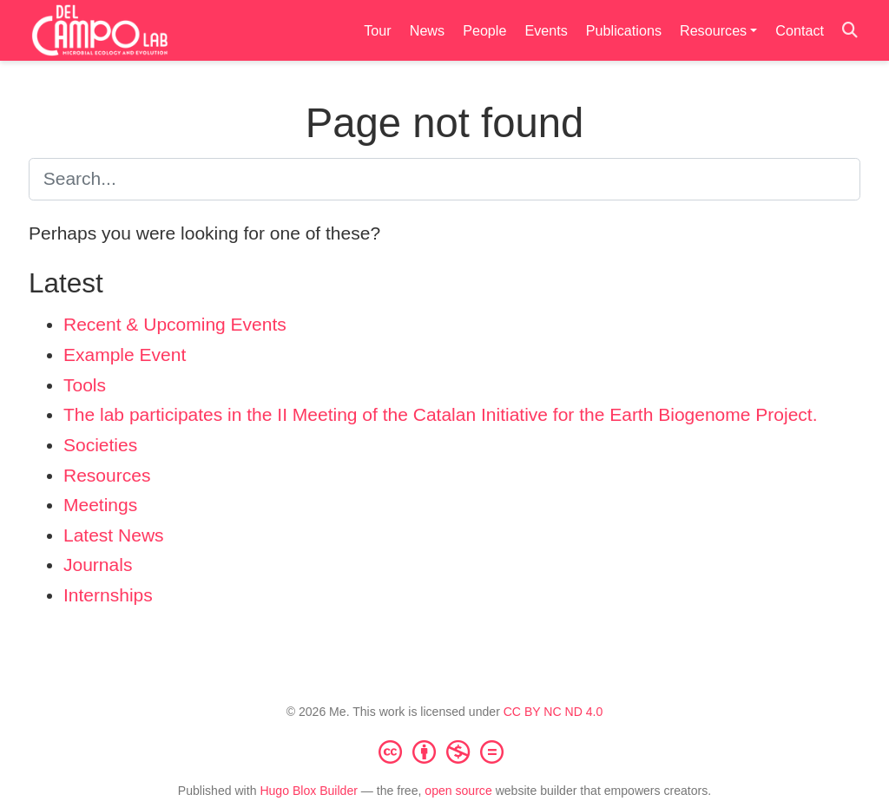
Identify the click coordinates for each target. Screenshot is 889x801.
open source (458, 791)
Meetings (100, 505)
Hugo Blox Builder (309, 791)
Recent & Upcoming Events (174, 324)
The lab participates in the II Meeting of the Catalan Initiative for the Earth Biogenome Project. (440, 414)
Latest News (113, 535)
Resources (106, 475)
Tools (84, 385)
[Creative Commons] (444, 751)
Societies (100, 445)
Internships (108, 595)
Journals (97, 564)
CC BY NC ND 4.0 (553, 712)
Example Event (124, 354)
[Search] (850, 31)
